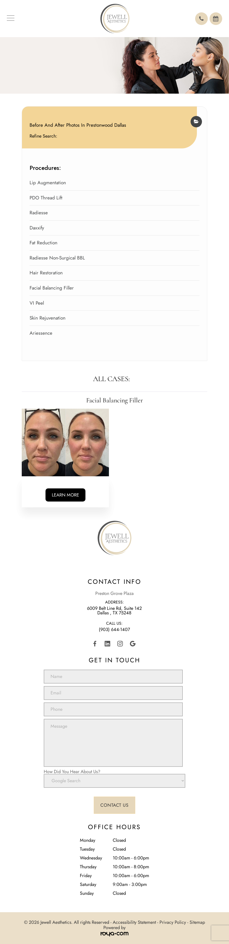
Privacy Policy (172, 922)
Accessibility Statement (134, 922)
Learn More (65, 495)
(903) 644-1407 (114, 629)
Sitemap (197, 922)
